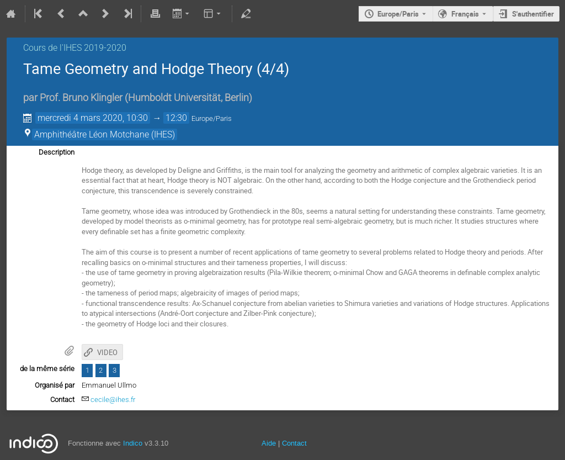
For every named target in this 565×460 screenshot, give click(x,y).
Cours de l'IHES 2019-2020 (74, 48)
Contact (294, 443)
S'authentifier (533, 14)
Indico (132, 443)
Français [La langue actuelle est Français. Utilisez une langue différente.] (465, 14)
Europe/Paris (398, 14)
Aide (269, 443)
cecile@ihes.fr (112, 399)
